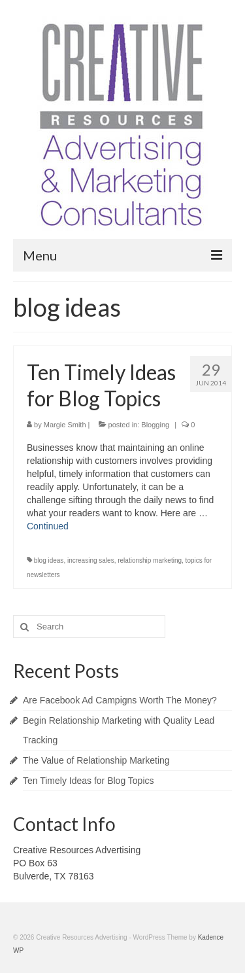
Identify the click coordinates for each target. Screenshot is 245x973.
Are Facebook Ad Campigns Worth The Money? (120, 700)
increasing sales (90, 560)
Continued (48, 526)
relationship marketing (150, 560)
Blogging (155, 425)
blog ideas (49, 560)
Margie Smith (65, 425)
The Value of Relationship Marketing (96, 760)
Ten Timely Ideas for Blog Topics (88, 780)
